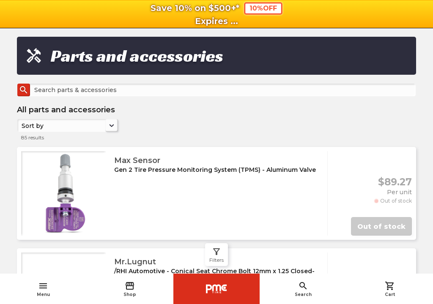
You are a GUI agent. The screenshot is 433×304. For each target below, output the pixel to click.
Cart (390, 289)
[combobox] (22, 125)
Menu (43, 289)
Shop (129, 289)
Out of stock (381, 227)
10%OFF (263, 8)
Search (303, 289)
